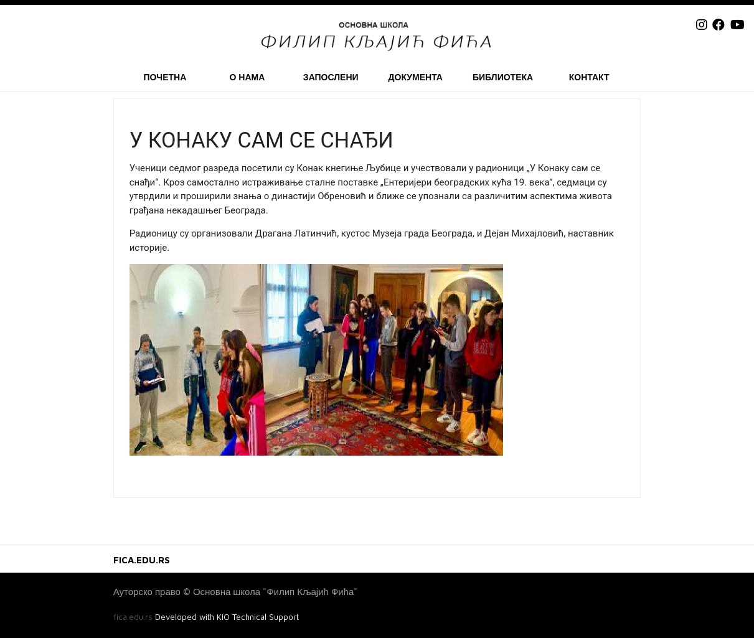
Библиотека (503, 77)
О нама (247, 77)
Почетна (164, 77)
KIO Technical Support (258, 617)
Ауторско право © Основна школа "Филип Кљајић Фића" (235, 591)
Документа (416, 77)
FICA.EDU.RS (141, 560)
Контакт (589, 77)
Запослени (331, 77)
